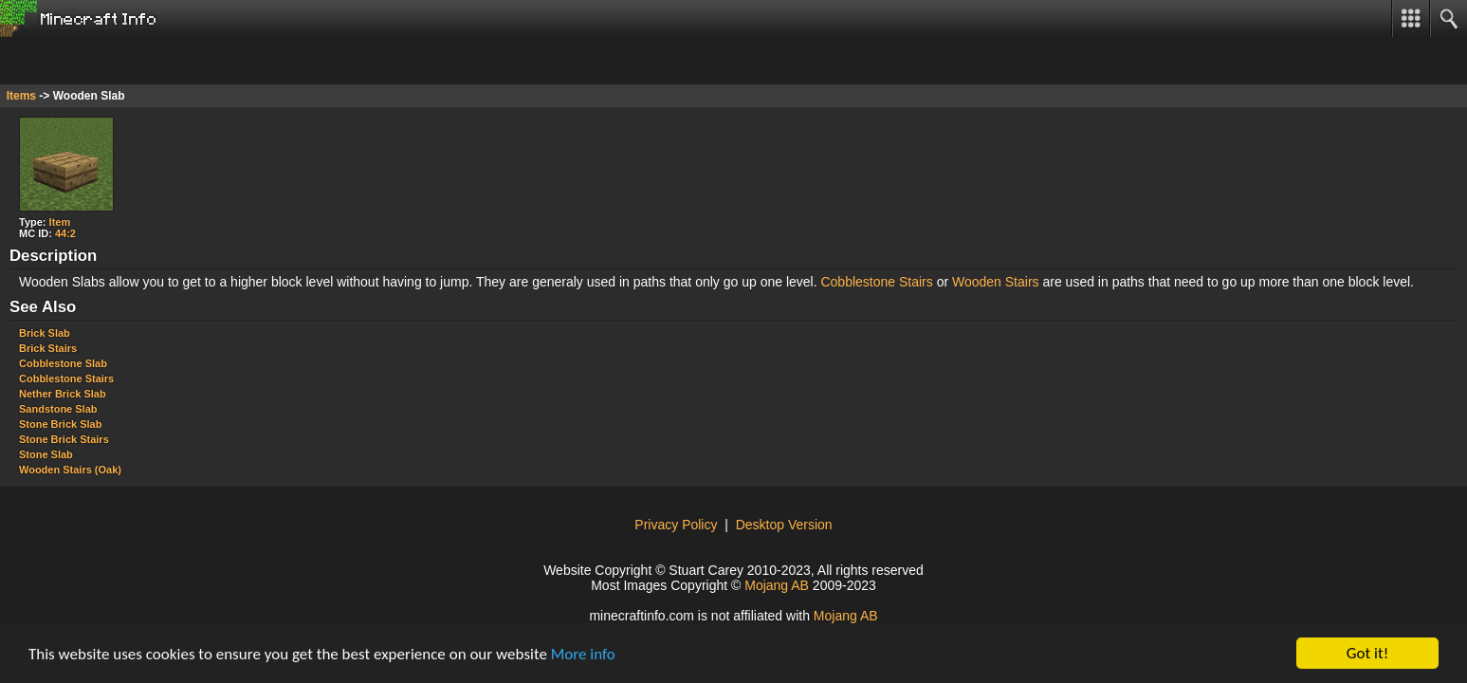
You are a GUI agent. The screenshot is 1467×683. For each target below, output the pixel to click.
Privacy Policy (675, 524)
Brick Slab (44, 333)
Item (60, 222)
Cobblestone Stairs (876, 281)
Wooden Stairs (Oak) (70, 469)
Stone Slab (46, 454)
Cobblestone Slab (63, 363)
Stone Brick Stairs (64, 439)
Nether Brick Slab (62, 393)
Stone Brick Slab (60, 424)
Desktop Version (784, 524)
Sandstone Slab (58, 409)
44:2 (65, 233)
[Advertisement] (151, 60)
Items (21, 95)
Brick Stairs (48, 348)
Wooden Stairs (995, 281)
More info (583, 654)
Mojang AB (776, 585)
